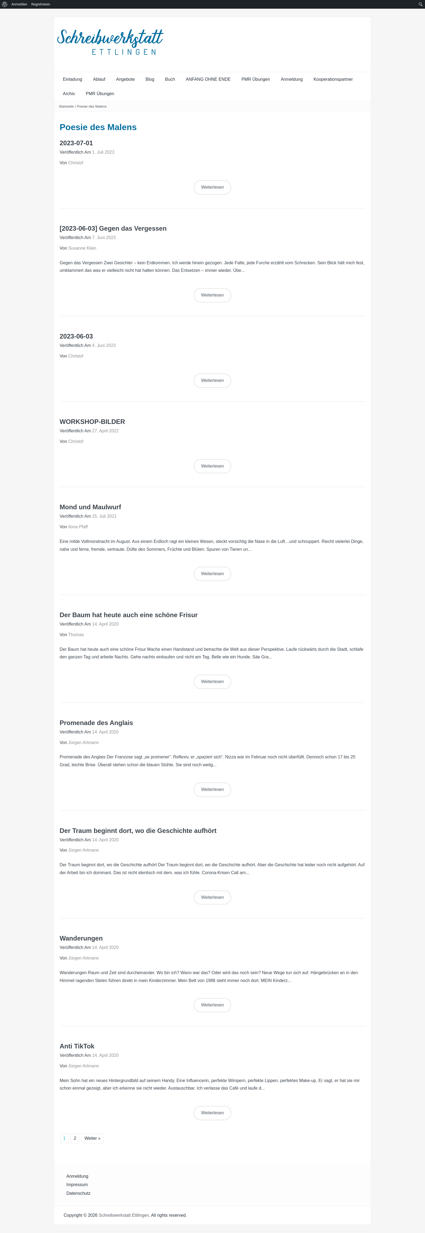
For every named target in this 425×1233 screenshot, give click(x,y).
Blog (150, 79)
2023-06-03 (76, 336)
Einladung (72, 79)
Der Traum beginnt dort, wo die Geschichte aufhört (138, 830)
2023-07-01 (76, 143)
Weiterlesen (212, 187)
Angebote (125, 79)
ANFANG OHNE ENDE (208, 79)
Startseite (66, 106)
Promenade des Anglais (96, 722)
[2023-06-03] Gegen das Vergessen (113, 228)
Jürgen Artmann (83, 742)
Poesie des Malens (92, 106)
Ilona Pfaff (78, 526)
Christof (75, 162)
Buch (170, 79)
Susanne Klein (82, 248)
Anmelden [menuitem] (19, 4)
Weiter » (93, 1138)
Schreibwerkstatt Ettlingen (124, 1215)
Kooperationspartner (333, 79)
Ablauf (99, 79)
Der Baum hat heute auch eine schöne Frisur (129, 615)
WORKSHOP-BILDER (92, 421)
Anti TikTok (77, 1046)
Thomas (76, 634)
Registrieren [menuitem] (40, 4)
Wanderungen (81, 938)
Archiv (69, 93)
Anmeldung (292, 79)
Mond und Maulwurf (90, 507)
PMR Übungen (256, 79)
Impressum (77, 1184)
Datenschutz (78, 1193)
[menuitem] (4, 4)
